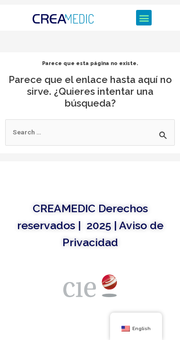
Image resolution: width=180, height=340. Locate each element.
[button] (144, 17)
